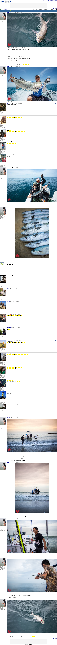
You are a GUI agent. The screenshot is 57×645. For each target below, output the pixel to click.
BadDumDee (9, 275)
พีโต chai (8, 301)
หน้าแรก (44, 0)
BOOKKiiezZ (9, 12)
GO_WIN (8, 262)
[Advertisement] (28, 641)
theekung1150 (9, 327)
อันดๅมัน (8, 116)
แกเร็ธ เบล (8, 288)
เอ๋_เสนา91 (8, 154)
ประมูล (51, 0)
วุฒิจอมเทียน (9, 404)
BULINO (8, 340)
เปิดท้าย (55, 0)
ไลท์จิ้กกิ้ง (5, 9)
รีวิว (48, 0)
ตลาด (53, 0)
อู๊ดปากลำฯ (8, 103)
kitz (7, 314)
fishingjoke (8, 353)
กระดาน (46, 0)
